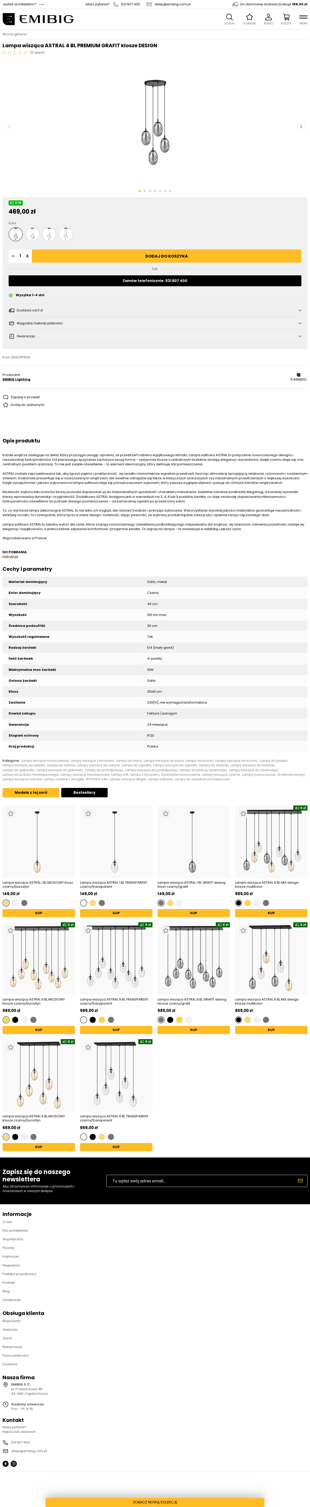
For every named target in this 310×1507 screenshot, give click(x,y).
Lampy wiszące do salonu (98, 765)
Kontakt (9, 1282)
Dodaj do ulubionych (28, 404)
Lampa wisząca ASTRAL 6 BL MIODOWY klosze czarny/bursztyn (34, 1118)
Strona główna (15, 34)
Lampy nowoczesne (258, 774)
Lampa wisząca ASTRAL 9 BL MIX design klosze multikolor (267, 885)
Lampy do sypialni (136, 765)
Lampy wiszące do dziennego (253, 770)
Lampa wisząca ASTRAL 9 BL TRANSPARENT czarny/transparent (114, 1001)
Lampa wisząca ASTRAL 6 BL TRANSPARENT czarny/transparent (114, 1118)
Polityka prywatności (19, 1274)
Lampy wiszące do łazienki (252, 765)
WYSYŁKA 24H (97, 779)
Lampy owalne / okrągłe (64, 779)
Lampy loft (119, 774)
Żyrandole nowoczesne (180, 774)
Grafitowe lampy (291, 774)
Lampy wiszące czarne (221, 774)
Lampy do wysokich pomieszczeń (202, 779)
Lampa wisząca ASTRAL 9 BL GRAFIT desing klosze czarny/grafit (192, 1001)
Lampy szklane (160, 779)
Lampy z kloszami (144, 774)
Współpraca (13, 1239)
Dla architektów (15, 1230)
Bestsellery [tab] (84, 792)
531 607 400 (130, 4)
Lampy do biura (129, 760)
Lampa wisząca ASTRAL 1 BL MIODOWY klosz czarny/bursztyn (38, 885)
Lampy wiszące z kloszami (92, 760)
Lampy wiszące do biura (164, 760)
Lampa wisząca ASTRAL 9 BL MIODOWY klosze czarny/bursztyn (34, 1001)
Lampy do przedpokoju (104, 770)
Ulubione (10, 1329)
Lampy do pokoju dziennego (203, 770)
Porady (8, 1247)
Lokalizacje (12, 1299)
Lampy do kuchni (199, 760)
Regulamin (11, 1265)
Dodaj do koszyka (166, 256)
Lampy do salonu (61, 765)
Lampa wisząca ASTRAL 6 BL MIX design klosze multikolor (267, 1001)
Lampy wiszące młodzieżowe (85, 774)
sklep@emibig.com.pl (173, 4)
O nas (7, 1221)
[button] (12, 256)
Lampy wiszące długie (128, 779)
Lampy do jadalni (273, 760)
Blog (6, 1291)
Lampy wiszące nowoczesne (45, 760)
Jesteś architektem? (19, 4)
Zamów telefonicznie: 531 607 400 (155, 280)
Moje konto (12, 1321)
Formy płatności (16, 1355)
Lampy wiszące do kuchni (236, 760)
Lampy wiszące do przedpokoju (151, 770)
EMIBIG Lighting (16, 379)
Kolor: (13, 223)
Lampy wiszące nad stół (22, 779)
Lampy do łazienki (213, 765)
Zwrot (7, 1338)
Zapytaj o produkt (25, 397)
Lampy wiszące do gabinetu (59, 770)
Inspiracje (11, 1256)
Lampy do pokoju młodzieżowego (31, 774)
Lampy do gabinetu (18, 770)
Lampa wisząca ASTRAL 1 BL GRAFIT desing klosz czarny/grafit (191, 885)
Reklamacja (12, 1346)
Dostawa (10, 1364)
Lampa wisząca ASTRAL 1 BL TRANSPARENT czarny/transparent (113, 885)
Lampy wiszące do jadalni (24, 765)
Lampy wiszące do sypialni (175, 765)
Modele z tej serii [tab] (31, 792)
